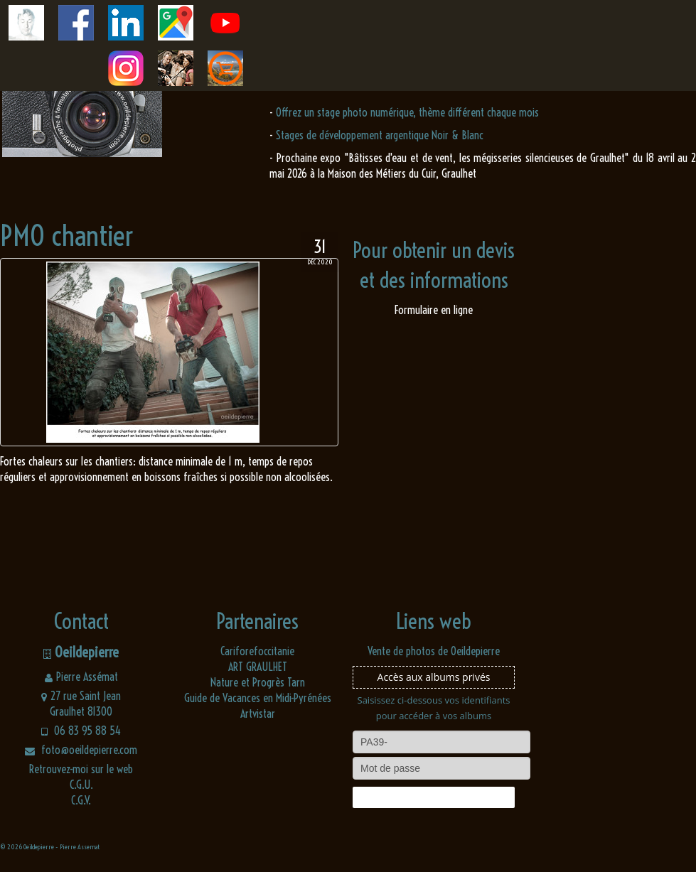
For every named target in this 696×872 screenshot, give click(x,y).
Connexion (434, 797)
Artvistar (257, 713)
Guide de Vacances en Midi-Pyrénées (257, 698)
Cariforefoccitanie (257, 651)
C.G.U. (81, 784)
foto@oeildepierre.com (81, 750)
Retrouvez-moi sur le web (81, 769)
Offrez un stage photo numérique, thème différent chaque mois (407, 112)
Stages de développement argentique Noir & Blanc (379, 135)
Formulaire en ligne (434, 310)
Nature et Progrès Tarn (257, 682)
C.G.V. (81, 800)
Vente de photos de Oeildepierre (434, 651)
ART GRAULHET (257, 667)
